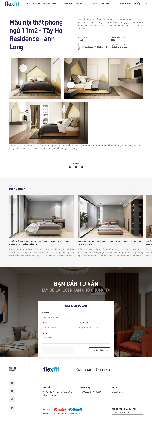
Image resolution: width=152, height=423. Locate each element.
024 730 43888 (95, 392)
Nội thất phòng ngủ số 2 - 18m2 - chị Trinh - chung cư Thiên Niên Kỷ (109, 243)
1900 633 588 (83, 392)
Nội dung (45, 333)
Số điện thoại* (83, 323)
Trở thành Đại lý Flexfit (100, 4)
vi (142, 4)
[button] (140, 188)
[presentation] (58, 350)
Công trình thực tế (50, 4)
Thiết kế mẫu (67, 4)
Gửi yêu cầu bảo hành (127, 4)
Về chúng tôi (81, 4)
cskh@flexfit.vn (118, 392)
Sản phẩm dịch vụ (33, 4)
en (146, 4)
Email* (44, 323)
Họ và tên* (46, 312)
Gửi (141, 412)
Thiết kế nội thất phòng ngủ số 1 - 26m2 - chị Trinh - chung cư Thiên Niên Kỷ (40, 243)
